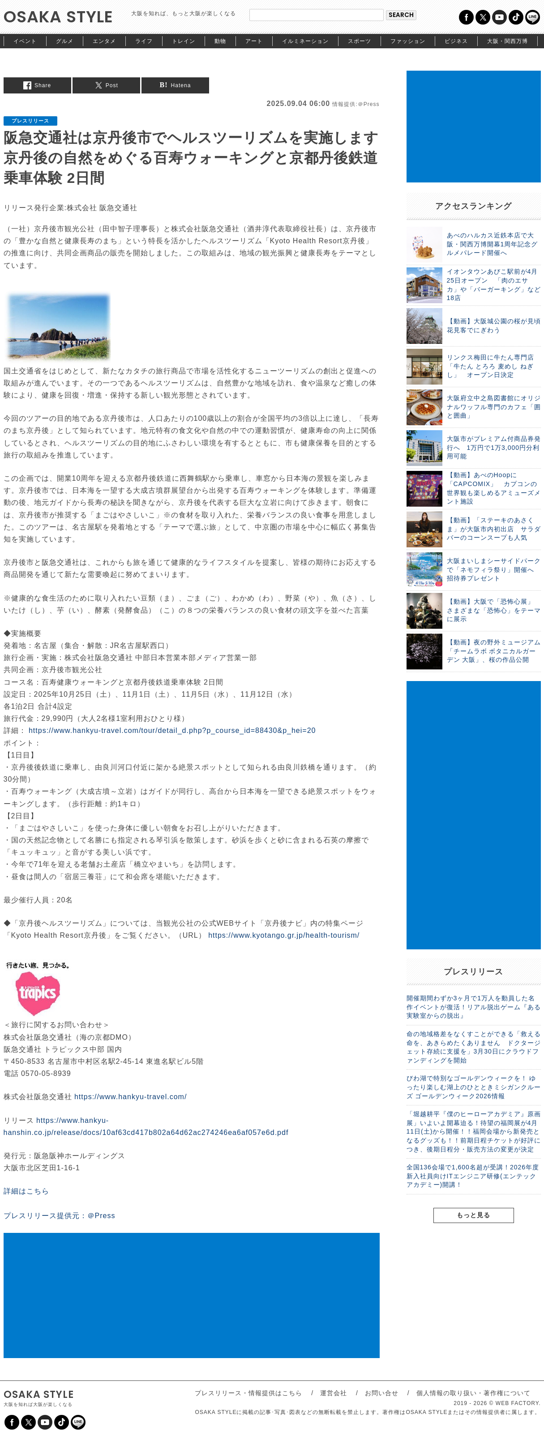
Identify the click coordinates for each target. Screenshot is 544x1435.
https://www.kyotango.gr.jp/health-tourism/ (284, 935)
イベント (25, 41)
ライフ (144, 41)
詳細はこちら (26, 1191)
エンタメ (104, 41)
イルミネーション (305, 41)
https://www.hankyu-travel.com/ (130, 1097)
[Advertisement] (192, 1295)
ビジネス (456, 41)
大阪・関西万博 (507, 41)
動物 (220, 41)
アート (254, 41)
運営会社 (333, 1393)
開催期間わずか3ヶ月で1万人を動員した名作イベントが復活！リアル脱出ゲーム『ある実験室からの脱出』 (474, 1007)
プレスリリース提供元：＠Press (60, 1215)
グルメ (64, 41)
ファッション (407, 41)
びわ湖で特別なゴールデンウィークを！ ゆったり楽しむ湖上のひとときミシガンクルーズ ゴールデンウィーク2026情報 (474, 1087)
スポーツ (359, 41)
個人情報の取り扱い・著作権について (473, 1393)
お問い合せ (381, 1393)
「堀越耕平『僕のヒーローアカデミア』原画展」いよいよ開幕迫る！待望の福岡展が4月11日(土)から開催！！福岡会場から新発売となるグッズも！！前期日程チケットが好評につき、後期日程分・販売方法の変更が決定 (474, 1131)
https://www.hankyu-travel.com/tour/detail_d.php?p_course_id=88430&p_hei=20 (172, 730)
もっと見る (473, 1215)
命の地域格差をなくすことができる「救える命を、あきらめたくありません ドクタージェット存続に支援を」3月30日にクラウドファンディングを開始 (474, 1047)
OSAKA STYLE (58, 16)
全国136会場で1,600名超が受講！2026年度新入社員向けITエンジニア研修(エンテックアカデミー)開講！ (473, 1176)
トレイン (183, 41)
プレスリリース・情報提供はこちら (248, 1393)
